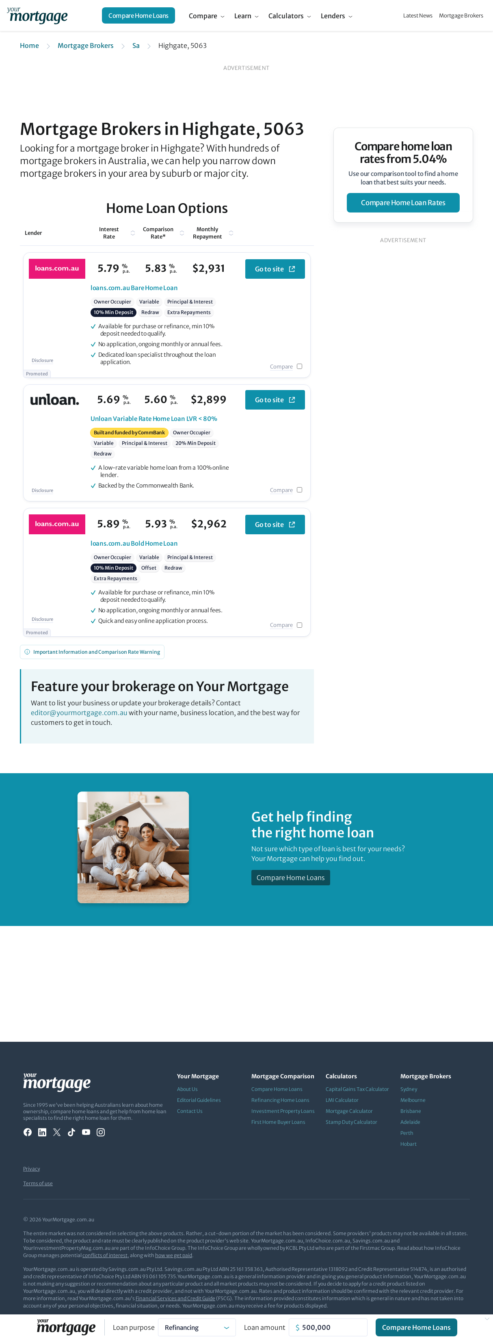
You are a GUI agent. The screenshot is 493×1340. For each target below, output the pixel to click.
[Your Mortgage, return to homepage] (37, 15)
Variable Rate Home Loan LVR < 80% (154, 419)
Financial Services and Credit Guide (175, 1298)
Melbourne (413, 1100)
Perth (406, 1133)
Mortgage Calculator (349, 1111)
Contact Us (190, 1111)
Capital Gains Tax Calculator (357, 1089)
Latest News (417, 15)
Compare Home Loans (138, 16)
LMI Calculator (342, 1100)
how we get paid (173, 1255)
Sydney (408, 1089)
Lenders (333, 16)
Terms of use (38, 1183)
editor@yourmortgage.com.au (79, 713)
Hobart (408, 1144)
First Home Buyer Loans (278, 1122)
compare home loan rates (403, 202)
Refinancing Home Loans (280, 1100)
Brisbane (410, 1111)
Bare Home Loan (134, 288)
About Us (187, 1089)
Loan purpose (134, 1327)
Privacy (31, 1169)
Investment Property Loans (283, 1111)
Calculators (286, 16)
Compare (203, 16)
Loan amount (264, 1327)
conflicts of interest (105, 1255)
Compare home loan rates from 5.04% (403, 152)
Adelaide (410, 1122)
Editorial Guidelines (199, 1100)
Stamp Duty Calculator (351, 1122)
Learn (242, 16)
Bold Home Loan (134, 543)
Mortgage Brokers (461, 15)
